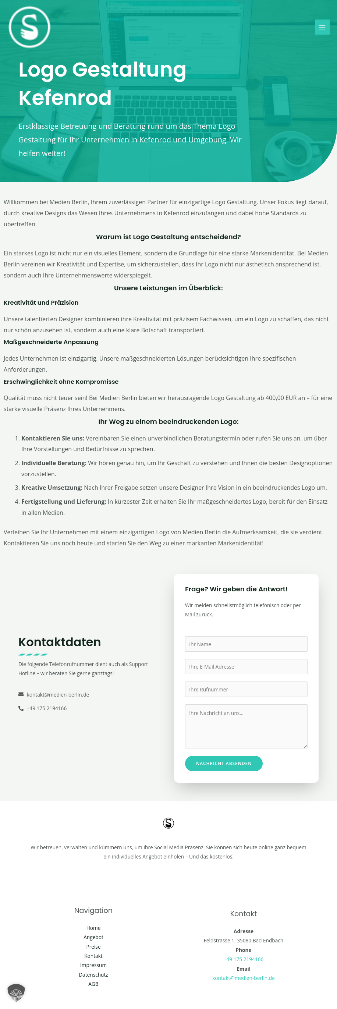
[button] (16, 993)
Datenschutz (93, 974)
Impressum (93, 965)
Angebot (93, 937)
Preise (93, 946)
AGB (93, 983)
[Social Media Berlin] (29, 27)
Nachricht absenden (224, 763)
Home (93, 927)
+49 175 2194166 (244, 959)
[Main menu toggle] (322, 27)
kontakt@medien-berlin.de (243, 977)
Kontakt (93, 955)
